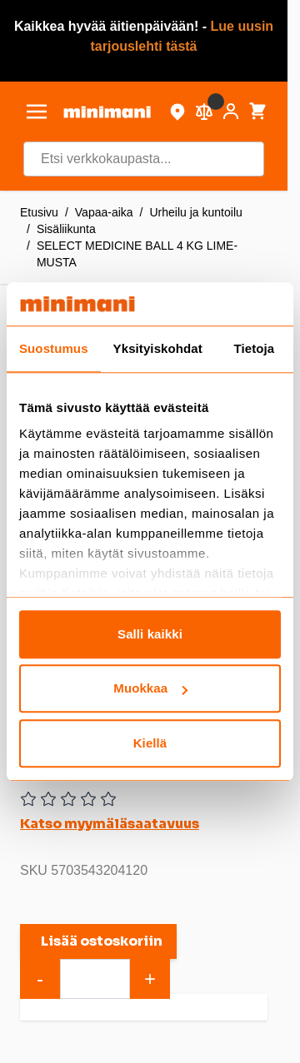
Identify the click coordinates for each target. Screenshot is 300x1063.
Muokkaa (150, 689)
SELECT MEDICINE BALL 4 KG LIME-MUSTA (137, 254)
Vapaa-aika (104, 212)
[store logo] (107, 112)
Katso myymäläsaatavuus (109, 823)
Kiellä (150, 743)
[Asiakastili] (231, 112)
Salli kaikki (150, 634)
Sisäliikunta (66, 229)
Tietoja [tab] (254, 348)
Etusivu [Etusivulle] (39, 212)
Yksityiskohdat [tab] (157, 348)
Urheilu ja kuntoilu (196, 212)
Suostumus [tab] (53, 348)
